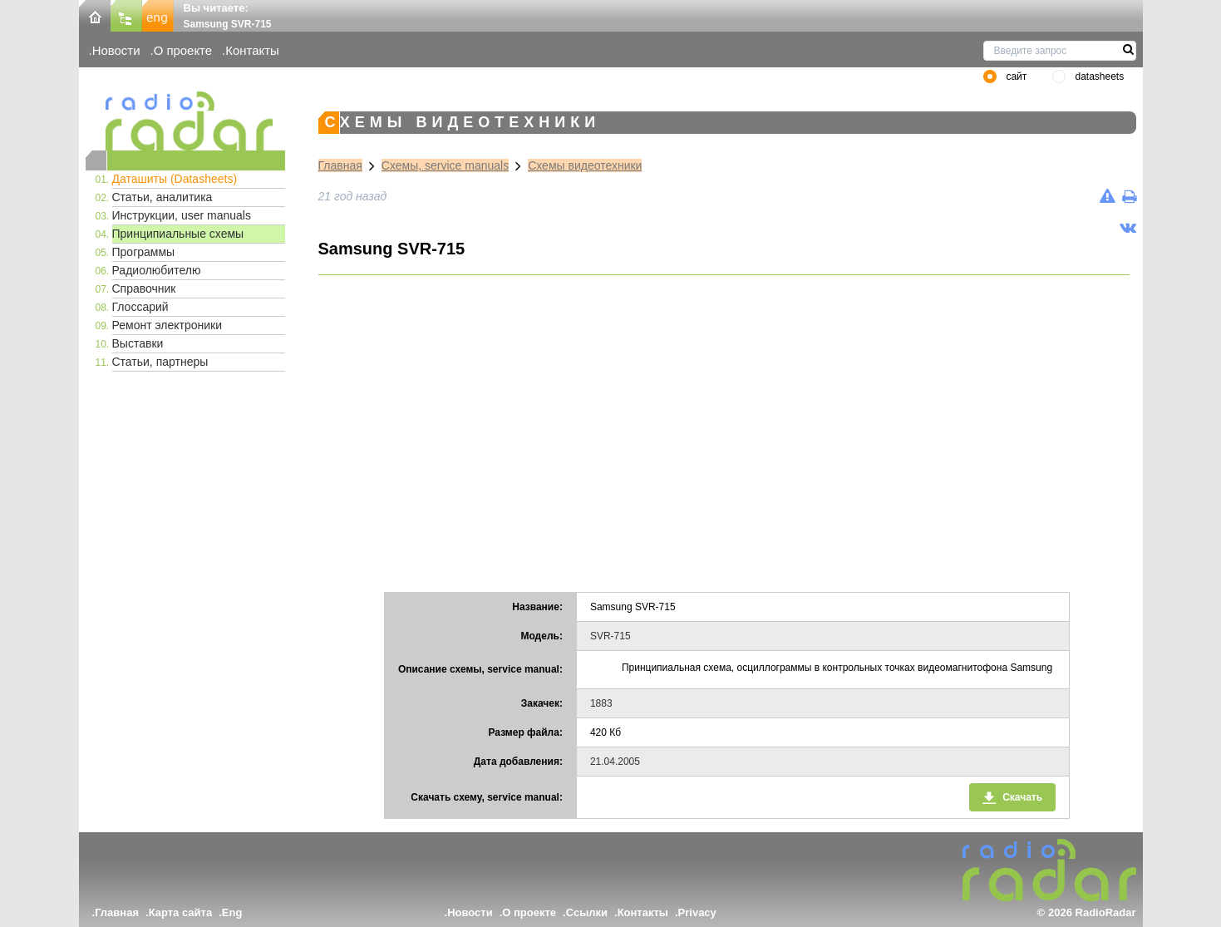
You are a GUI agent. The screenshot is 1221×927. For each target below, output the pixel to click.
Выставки (138, 343)
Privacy (697, 912)
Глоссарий (140, 306)
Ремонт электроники (167, 325)
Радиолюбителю (156, 270)
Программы (143, 252)
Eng (232, 912)
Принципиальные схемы (178, 233)
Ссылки (587, 912)
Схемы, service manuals (445, 165)
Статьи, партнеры (160, 361)
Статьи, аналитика (162, 197)
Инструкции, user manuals (181, 215)
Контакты (252, 50)
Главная (340, 165)
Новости (116, 50)
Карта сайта (181, 912)
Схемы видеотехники (585, 165)
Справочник (144, 288)
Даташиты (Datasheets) (175, 178)
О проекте (183, 50)
